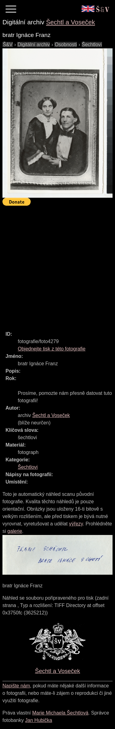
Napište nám (16, 685)
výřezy (76, 523)
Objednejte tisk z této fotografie (52, 348)
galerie (14, 531)
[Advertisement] (57, 265)
